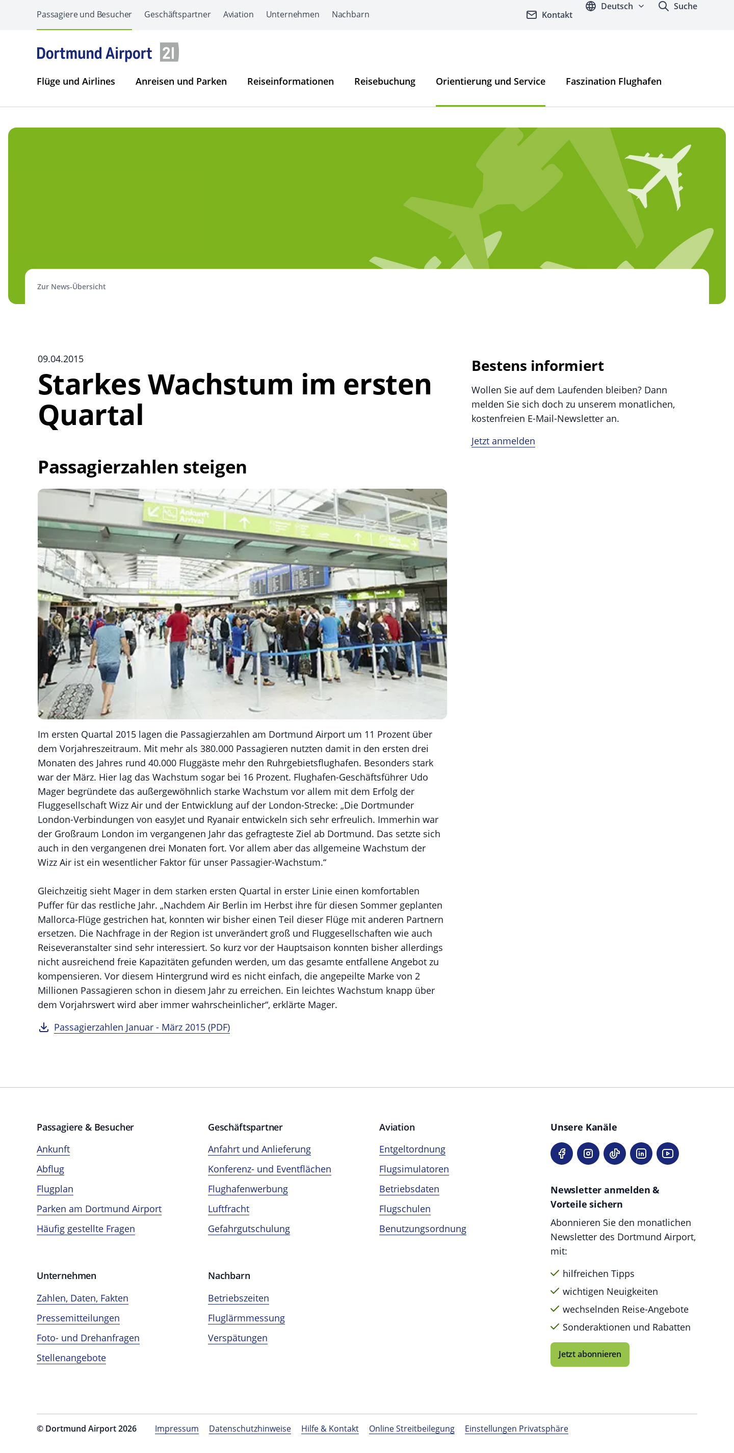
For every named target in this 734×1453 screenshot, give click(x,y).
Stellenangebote (71, 1357)
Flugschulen (405, 1209)
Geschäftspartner (177, 14)
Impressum (177, 1428)
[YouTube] (668, 1153)
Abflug (50, 1169)
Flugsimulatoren (414, 1169)
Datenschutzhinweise (250, 1428)
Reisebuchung (384, 81)
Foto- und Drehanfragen (88, 1338)
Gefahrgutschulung (249, 1228)
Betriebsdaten (409, 1189)
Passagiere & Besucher (85, 1127)
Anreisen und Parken (181, 81)
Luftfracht (228, 1209)
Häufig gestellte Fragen (86, 1228)
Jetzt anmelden (503, 441)
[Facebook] (561, 1153)
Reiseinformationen (290, 81)
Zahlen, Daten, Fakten (82, 1298)
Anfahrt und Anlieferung (259, 1149)
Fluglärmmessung (246, 1318)
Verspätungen (238, 1338)
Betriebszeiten (238, 1298)
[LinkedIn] (641, 1153)
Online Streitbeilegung (412, 1428)
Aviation (238, 14)
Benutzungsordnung (422, 1228)
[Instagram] (588, 1153)
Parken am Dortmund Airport (99, 1209)
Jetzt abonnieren (590, 1354)
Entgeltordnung (412, 1149)
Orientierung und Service (490, 81)
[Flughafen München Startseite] (108, 52)
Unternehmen (293, 14)
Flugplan (55, 1189)
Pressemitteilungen (78, 1318)
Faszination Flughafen (614, 81)
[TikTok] (615, 1153)
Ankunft (53, 1149)
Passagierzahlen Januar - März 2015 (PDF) (142, 1027)
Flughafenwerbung (248, 1189)
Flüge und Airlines (76, 81)
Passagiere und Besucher (84, 14)
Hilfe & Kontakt (330, 1428)
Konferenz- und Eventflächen (269, 1169)
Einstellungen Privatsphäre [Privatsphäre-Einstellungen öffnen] (516, 1428)
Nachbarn (351, 14)
